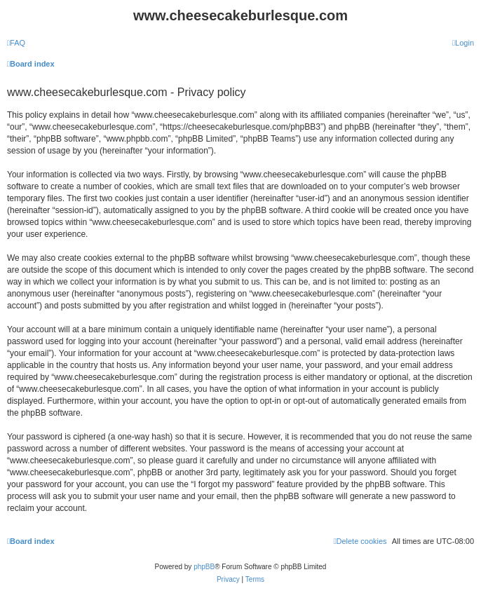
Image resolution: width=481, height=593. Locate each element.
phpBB (204, 567)
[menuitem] (16, 42)
